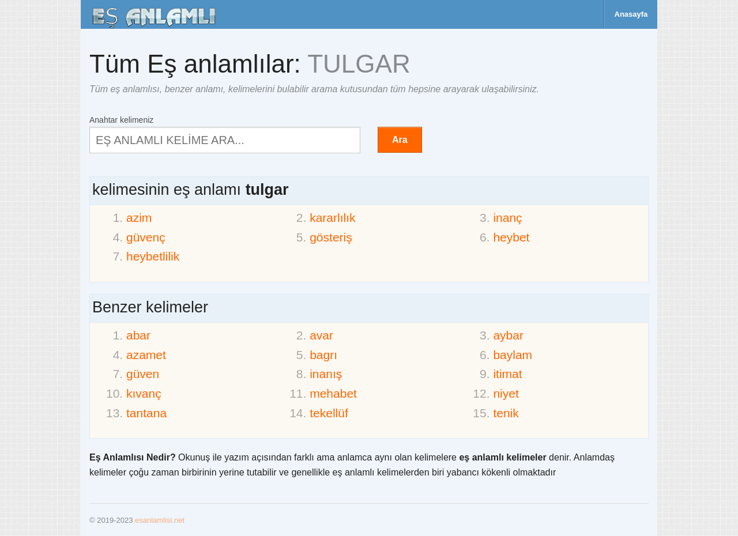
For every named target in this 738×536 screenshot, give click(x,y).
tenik (505, 413)
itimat (507, 373)
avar (321, 335)
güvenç (145, 237)
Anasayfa (631, 14)
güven (142, 373)
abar (138, 335)
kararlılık (332, 217)
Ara (400, 140)
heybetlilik (152, 256)
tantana (146, 413)
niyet (505, 393)
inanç (507, 217)
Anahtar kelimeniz (121, 119)
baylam (512, 354)
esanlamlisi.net (159, 520)
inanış (326, 373)
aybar (508, 335)
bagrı (323, 354)
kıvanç (143, 393)
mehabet (333, 393)
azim (139, 217)
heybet (511, 237)
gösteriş (331, 237)
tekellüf (329, 413)
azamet (146, 354)
